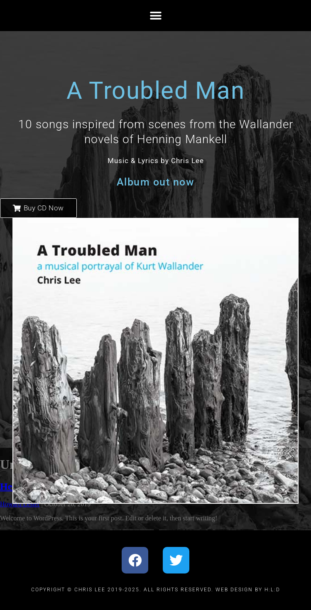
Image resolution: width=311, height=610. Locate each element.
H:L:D (272, 590)
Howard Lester (20, 504)
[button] (155, 15)
